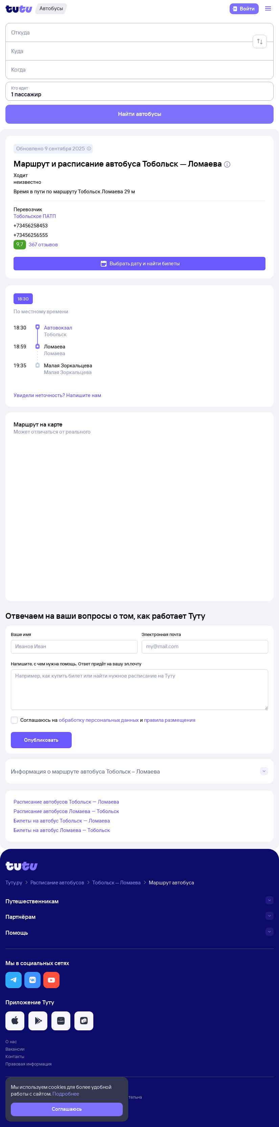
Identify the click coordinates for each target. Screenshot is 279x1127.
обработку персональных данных (99, 720)
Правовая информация (28, 1064)
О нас (11, 1041)
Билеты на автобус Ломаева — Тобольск (62, 830)
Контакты (14, 1056)
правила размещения (169, 720)
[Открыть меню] (269, 9)
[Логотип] (18, 9)
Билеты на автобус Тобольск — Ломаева (62, 821)
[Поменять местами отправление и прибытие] (260, 41)
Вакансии (14, 1049)
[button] (13, 980)
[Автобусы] (51, 8)
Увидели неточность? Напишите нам (57, 395)
